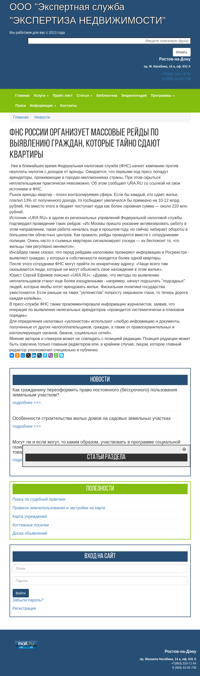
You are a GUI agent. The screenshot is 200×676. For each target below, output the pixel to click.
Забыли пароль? (28, 600)
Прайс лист (63, 95)
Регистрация (24, 608)
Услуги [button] (41, 95)
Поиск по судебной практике (39, 499)
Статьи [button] (85, 95)
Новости (42, 117)
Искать (181, 52)
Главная (22, 95)
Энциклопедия (134, 95)
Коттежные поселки (31, 525)
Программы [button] (163, 95)
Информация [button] (43, 106)
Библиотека (106, 95)
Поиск (20, 106)
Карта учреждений (30, 516)
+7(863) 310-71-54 (175, 74)
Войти (21, 593)
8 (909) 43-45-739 (176, 79)
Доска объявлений (30, 533)
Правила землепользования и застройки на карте (59, 508)
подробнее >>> (27, 402)
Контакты (68, 106)
